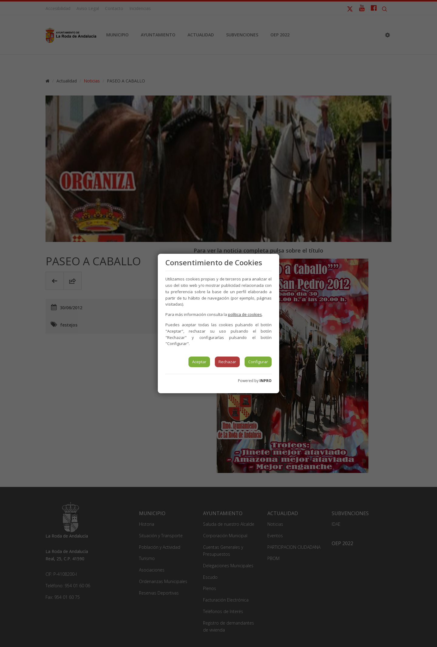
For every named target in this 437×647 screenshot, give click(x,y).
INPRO (265, 380)
